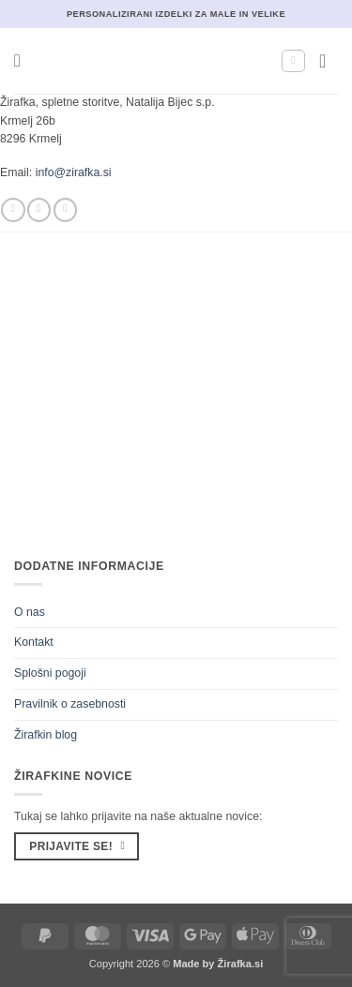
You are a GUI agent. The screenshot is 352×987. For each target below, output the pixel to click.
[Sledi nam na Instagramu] (39, 210)
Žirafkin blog (45, 734)
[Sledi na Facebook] (12, 210)
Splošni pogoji (50, 673)
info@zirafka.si (74, 172)
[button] (23, 61)
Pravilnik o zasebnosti (70, 703)
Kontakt (34, 642)
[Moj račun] (293, 61)
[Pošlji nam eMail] (65, 210)
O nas (29, 612)
